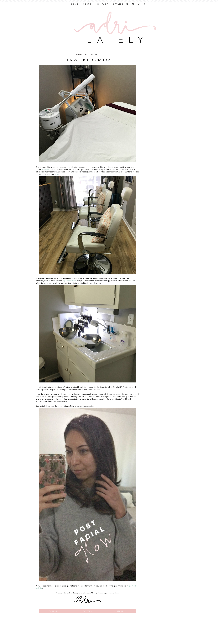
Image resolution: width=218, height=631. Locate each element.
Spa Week (46, 169)
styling (118, 4)
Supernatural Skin (69, 281)
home (74, 4)
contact (102, 4)
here (56, 174)
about (87, 4)
